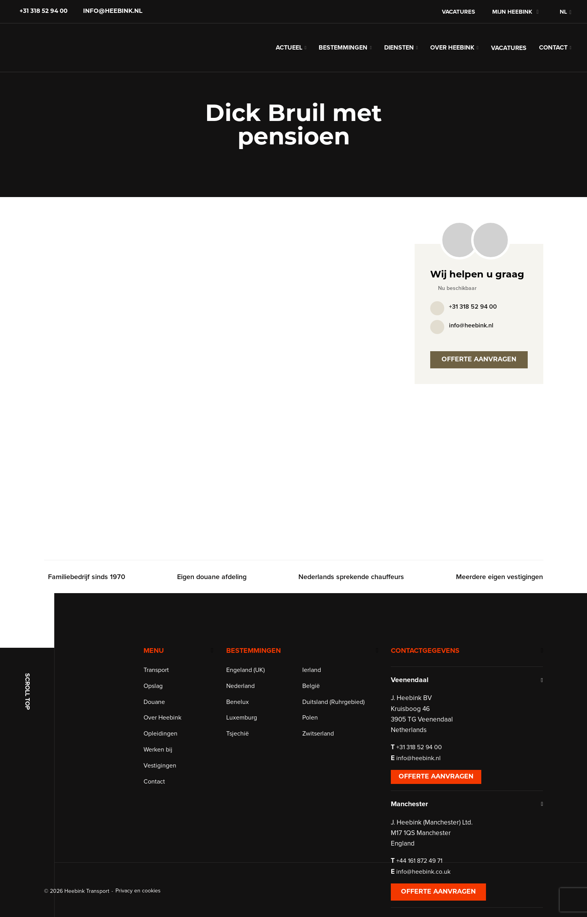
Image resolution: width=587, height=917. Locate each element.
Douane (160, 712)
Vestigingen (165, 776)
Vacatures (458, 11)
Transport (162, 680)
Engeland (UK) (250, 680)
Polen (313, 728)
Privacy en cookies (138, 890)
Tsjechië (242, 744)
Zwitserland (321, 744)
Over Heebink (452, 51)
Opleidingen (166, 744)
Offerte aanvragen (479, 366)
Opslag (158, 696)
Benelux (242, 712)
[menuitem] (561, 11)
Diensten (399, 51)
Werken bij (163, 760)
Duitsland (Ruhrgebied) (336, 712)
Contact (553, 51)
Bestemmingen (343, 51)
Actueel (289, 51)
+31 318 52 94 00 (43, 11)
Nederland (245, 696)
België (314, 696)
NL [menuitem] (563, 11)
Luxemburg (246, 728)
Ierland (314, 680)
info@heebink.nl (112, 11)
